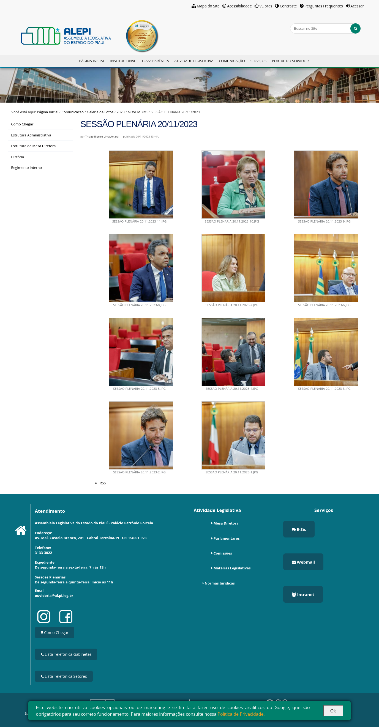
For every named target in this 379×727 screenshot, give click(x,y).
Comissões (223, 553)
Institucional (123, 60)
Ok (333, 711)
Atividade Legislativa (193, 60)
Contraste (288, 6)
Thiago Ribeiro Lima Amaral (102, 136)
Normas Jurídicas (220, 583)
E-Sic (299, 529)
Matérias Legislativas (232, 568)
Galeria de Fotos (100, 111)
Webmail (303, 562)
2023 (120, 111)
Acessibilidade (239, 6)
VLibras (265, 6)
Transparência (155, 60)
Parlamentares (227, 538)
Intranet (303, 594)
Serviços (258, 60)
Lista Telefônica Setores (64, 676)
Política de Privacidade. (241, 714)
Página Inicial (92, 60)
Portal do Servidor (290, 60)
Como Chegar (55, 632)
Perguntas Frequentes (323, 6)
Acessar (357, 6)
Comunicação (232, 60)
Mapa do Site (208, 6)
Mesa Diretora (226, 523)
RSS (103, 483)
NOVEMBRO (138, 111)
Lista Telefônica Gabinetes (66, 654)
